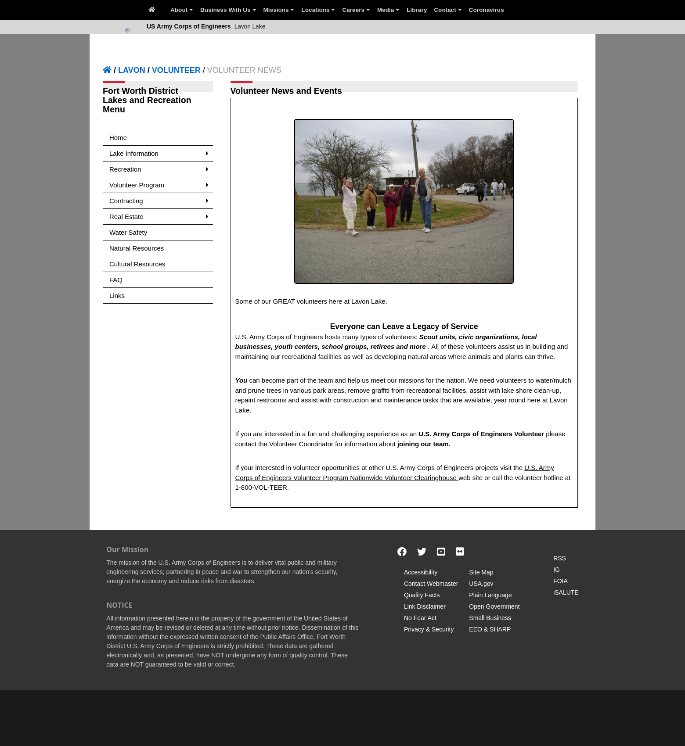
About (181, 10)
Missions (279, 10)
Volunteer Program (159, 185)
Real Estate (159, 216)
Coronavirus (486, 10)
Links (117, 295)
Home (118, 137)
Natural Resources (136, 248)
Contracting (159, 200)
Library (417, 10)
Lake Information (159, 153)
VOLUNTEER (176, 70)
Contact (447, 10)
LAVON (131, 70)
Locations (318, 10)
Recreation (159, 169)
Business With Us (228, 10)
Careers (356, 10)
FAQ (116, 279)
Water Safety (128, 232)
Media (388, 10)
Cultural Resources (137, 264)
